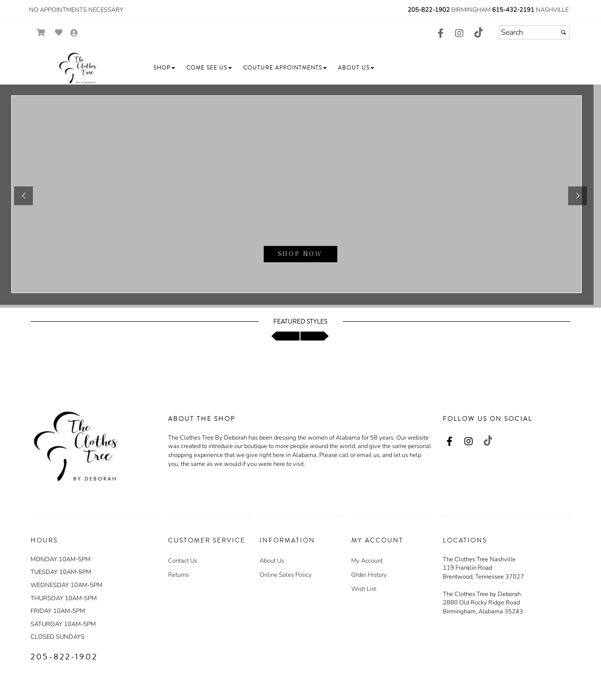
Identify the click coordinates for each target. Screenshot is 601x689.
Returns (178, 575)
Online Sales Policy (286, 575)
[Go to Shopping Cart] (41, 32)
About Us (272, 561)
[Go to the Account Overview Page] (74, 33)
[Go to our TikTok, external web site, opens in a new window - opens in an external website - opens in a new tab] (478, 32)
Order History (369, 575)
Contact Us (182, 561)
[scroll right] (314, 336)
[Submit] (563, 32)
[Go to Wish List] (59, 32)
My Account (367, 561)
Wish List (363, 589)
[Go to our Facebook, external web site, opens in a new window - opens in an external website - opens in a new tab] (440, 34)
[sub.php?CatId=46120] (300, 196)
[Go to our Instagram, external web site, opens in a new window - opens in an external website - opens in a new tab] (459, 34)
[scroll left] (285, 336)
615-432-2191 (513, 10)
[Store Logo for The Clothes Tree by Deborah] (77, 68)
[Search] (534, 32)
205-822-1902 (429, 10)
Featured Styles (300, 321)
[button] (164, 67)
